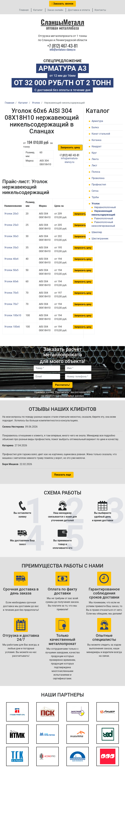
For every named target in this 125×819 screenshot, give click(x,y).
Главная (24, 10)
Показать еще (62, 474)
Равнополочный (103, 218)
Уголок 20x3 (11, 213)
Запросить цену (70, 147)
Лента (95, 159)
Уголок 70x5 (11, 292)
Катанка (96, 140)
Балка (95, 127)
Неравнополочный (105, 207)
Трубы (95, 197)
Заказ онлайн (55, 10)
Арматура (97, 121)
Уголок (96, 203)
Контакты (100, 10)
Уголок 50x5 (11, 270)
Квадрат (97, 146)
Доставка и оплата (79, 10)
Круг (94, 152)
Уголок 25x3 (11, 224)
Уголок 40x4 (11, 258)
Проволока (98, 178)
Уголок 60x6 (11, 281)
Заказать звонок (62, 3)
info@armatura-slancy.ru (62, 49)
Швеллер (97, 232)
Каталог (38, 10)
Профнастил (99, 184)
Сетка (95, 190)
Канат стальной (101, 133)
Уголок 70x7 (11, 304)
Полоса (96, 171)
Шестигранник (100, 238)
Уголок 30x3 (11, 236)
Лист (94, 165)
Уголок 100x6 (12, 326)
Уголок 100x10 (12, 315)
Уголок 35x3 (11, 247)
